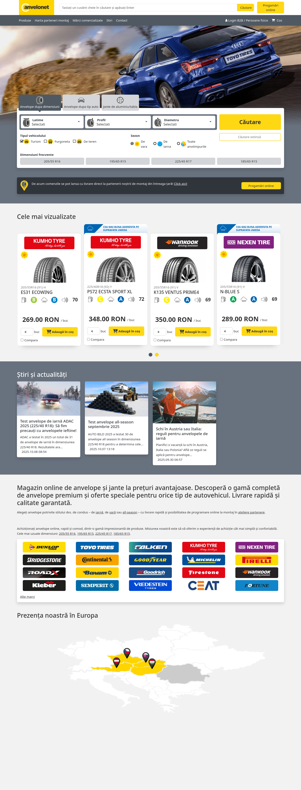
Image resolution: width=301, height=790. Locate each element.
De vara (141, 144)
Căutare (250, 122)
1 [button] (150, 355)
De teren (86, 141)
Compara (33, 340)
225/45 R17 (183, 161)
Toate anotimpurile (193, 144)
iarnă (99, 512)
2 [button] (157, 355)
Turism (32, 141)
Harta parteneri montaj (52, 20)
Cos (277, 20)
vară (112, 512)
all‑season (129, 512)
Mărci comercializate (88, 20)
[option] (150, 71)
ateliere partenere (251, 512)
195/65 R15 (118, 161)
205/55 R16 (52, 161)
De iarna (164, 144)
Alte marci (27, 596)
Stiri (109, 20)
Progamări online (270, 7)
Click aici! (180, 184)
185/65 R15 (249, 161)
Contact (121, 20)
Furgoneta (59, 141)
